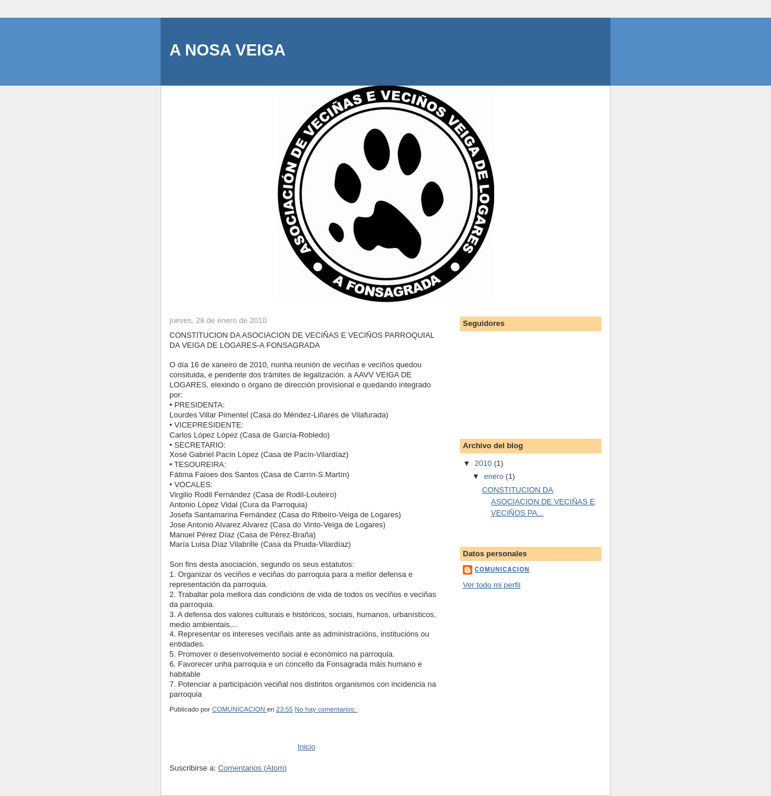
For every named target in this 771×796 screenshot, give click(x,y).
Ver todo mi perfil (492, 584)
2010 (484, 463)
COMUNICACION (502, 569)
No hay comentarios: (326, 709)
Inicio (306, 746)
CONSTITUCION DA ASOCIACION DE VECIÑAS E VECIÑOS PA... (538, 501)
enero (495, 476)
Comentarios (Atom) (252, 768)
